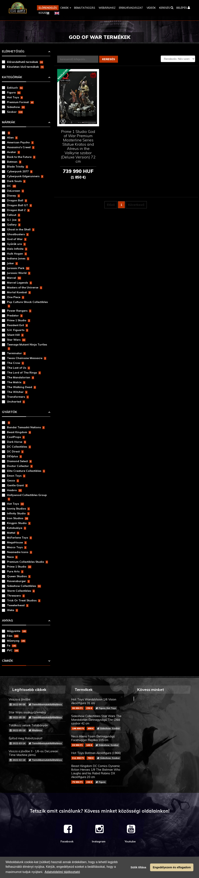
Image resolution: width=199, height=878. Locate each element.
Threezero (16, 595)
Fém (13, 636)
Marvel (14, 278)
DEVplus (14, 456)
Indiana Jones (18, 258)
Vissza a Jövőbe (37, 702)
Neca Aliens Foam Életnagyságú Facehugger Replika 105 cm (99, 740)
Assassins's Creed (20, 147)
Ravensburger (18, 581)
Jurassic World (18, 273)
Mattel (13, 532)
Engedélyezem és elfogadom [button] (172, 867)
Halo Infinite (17, 248)
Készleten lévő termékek (25, 66)
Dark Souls (16, 181)
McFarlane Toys (19, 537)
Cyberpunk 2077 (19, 171)
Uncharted (16, 401)
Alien (12, 137)
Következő (136, 205)
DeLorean (15, 190)
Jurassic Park (18, 268)
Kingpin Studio (19, 523)
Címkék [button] (7, 661)
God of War (16, 239)
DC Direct (15, 451)
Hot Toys (15, 97)
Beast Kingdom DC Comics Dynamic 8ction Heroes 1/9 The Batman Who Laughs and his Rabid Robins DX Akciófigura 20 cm (99, 774)
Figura (14, 92)
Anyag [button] (7, 620)
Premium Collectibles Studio (27, 561)
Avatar (13, 152)
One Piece (15, 297)
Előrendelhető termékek (25, 62)
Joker (12, 263)
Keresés (108, 59)
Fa (11, 645)
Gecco (13, 480)
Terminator (16, 353)
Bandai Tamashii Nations (26, 427)
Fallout (13, 215)
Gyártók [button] (9, 412)
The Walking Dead (21, 387)
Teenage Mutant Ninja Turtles (27, 346)
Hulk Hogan (17, 253)
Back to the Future (21, 157)
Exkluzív (15, 87)
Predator (15, 315)
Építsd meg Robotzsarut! (37, 740)
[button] (65, 7)
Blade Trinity (17, 166)
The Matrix (16, 382)
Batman (14, 161)
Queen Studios (19, 576)
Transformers (18, 396)
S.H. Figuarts (17, 330)
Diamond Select (19, 461)
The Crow (15, 363)
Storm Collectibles (21, 590)
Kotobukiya (16, 528)
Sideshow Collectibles (24, 586)
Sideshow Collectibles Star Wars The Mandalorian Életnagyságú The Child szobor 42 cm (99, 722)
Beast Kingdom (19, 432)
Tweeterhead (17, 605)
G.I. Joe (13, 219)
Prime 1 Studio (18, 320)
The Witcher (17, 392)
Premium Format (20, 102)
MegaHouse (17, 542)
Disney (13, 195)
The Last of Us (18, 367)
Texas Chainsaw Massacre (26, 358)
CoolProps (16, 437)
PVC (13, 650)
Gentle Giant (17, 485)
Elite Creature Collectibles (26, 471)
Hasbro (14, 490)
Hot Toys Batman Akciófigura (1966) (99, 755)
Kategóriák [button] (12, 77)
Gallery (13, 224)
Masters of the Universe (24, 287)
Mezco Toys (16, 547)
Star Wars (16, 339)
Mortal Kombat (19, 292)
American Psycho (20, 142)
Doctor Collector (20, 466)
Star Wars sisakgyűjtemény (37, 714)
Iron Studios (17, 518)
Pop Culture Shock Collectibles (27, 304)
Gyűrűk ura (16, 244)
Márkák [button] (8, 122)
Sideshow (16, 107)
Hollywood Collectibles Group (27, 497)
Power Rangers (19, 310)
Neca (12, 557)
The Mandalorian (20, 377)
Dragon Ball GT (19, 205)
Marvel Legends (19, 282)
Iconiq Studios (18, 508)
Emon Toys (16, 475)
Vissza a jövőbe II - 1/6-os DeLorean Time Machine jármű (37, 755)
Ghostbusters (18, 234)
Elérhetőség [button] (13, 51)
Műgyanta (16, 631)
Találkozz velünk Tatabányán (37, 727)
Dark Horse (16, 442)
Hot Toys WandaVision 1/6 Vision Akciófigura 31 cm (99, 704)
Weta (12, 610)
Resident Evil (17, 325)
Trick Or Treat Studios (23, 600)
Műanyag (16, 640)
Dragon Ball (17, 200)
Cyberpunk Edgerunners (25, 176)
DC (11, 186)
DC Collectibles (19, 446)
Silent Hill (15, 335)
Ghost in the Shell (20, 229)
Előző (111, 205)
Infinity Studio (18, 513)
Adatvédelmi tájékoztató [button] (62, 872)
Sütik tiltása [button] (138, 867)
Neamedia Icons (19, 552)
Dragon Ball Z (18, 210)
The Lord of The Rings (24, 372)
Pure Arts (15, 571)
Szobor (15, 112)
